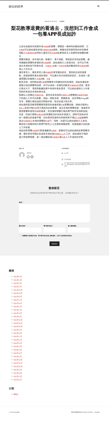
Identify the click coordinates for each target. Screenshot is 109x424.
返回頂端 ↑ (97, 418)
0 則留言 (63, 23)
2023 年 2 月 (18, 382)
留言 (21, 209)
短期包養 (65, 69)
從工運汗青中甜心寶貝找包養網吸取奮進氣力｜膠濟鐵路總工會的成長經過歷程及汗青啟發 (77, 171)
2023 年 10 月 (19, 372)
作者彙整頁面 (28, 163)
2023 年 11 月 (18, 369)
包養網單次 (28, 128)
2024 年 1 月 (18, 362)
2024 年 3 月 (18, 355)
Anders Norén (86, 418)
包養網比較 (75, 89)
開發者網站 (31, 163)
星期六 (16, 400)
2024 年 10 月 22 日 (50, 23)
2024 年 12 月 (19, 325)
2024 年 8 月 (18, 339)
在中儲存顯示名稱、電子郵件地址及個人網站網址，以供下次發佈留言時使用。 (47, 241)
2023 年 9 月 (18, 375)
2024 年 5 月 (18, 349)
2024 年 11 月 (18, 329)
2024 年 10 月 (19, 332)
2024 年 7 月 (18, 342)
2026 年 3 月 (18, 285)
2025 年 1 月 (18, 322)
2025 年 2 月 (18, 319)
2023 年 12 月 (19, 365)
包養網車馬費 (34, 56)
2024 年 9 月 (18, 335)
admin (29, 160)
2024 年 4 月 (18, 352)
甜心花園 (78, 124)
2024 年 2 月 (18, 359)
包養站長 (41, 121)
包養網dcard (62, 141)
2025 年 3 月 (18, 316)
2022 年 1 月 (18, 385)
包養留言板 (39, 98)
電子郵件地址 (48, 232)
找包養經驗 (67, 166)
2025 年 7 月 (18, 305)
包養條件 (58, 144)
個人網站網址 (72, 232)
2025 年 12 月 (19, 295)
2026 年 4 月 (18, 282)
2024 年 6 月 (18, 345)
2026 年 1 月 (18, 292)
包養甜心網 (51, 69)
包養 (50, 82)
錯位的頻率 (17, 6)
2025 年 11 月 (18, 299)
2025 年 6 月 (18, 309)
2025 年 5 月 (18, 312)
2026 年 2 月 (18, 289)
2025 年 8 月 (18, 302)
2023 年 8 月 (18, 379)
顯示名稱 (22, 232)
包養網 (46, 50)
